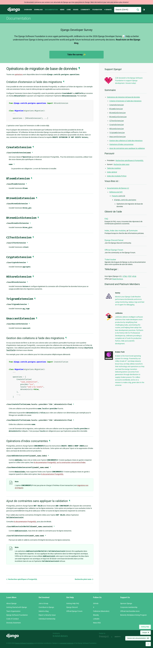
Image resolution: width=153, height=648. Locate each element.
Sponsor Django (126, 603)
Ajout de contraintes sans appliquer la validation (127, 148)
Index (107, 230)
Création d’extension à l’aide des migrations (125, 101)
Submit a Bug (44, 611)
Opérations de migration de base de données (123, 97)
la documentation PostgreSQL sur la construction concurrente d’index (59, 462)
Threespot (104, 637)
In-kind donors (60, 636)
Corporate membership (128, 607)
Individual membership (47, 619)
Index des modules (118, 230)
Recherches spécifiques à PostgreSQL (21, 579)
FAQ (106, 219)
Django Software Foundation (17, 615)
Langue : (145, 632)
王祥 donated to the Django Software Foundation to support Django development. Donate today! (128, 80)
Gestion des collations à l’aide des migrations (125, 141)
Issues (75, 9)
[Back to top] (148, 644)
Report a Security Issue (47, 615)
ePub (134, 276)
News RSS (97, 623)
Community (85, 9)
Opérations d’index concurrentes (121, 144)
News (62, 9)
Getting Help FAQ (72, 603)
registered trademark (66, 643)
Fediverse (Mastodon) (101, 611)
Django (14, 10)
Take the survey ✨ (76, 54)
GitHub (95, 603)
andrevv (120, 637)
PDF (129, 276)
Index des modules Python (116, 176)
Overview (28, 9)
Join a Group (43, 603)
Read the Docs (117, 279)
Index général (112, 172)
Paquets (118, 196)
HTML (125, 276)
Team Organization (13, 611)
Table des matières (114, 168)
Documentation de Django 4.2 (118, 188)
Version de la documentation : (138, 638)
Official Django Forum (114, 250)
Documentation (51, 9)
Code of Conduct (12, 619)
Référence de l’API (116, 192)
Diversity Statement (13, 623)
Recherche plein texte (84, 579)
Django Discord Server (114, 240)
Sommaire (133, 230)
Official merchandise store (129, 611)
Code (69, 9)
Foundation (97, 9)
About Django (11, 603)
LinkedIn (96, 619)
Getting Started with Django (16, 607)
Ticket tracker (110, 259)
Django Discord (72, 607)
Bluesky (96, 615)
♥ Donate (108, 9)
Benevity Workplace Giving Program (133, 615)
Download (38, 9)
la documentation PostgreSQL (52, 474)
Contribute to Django (46, 607)
